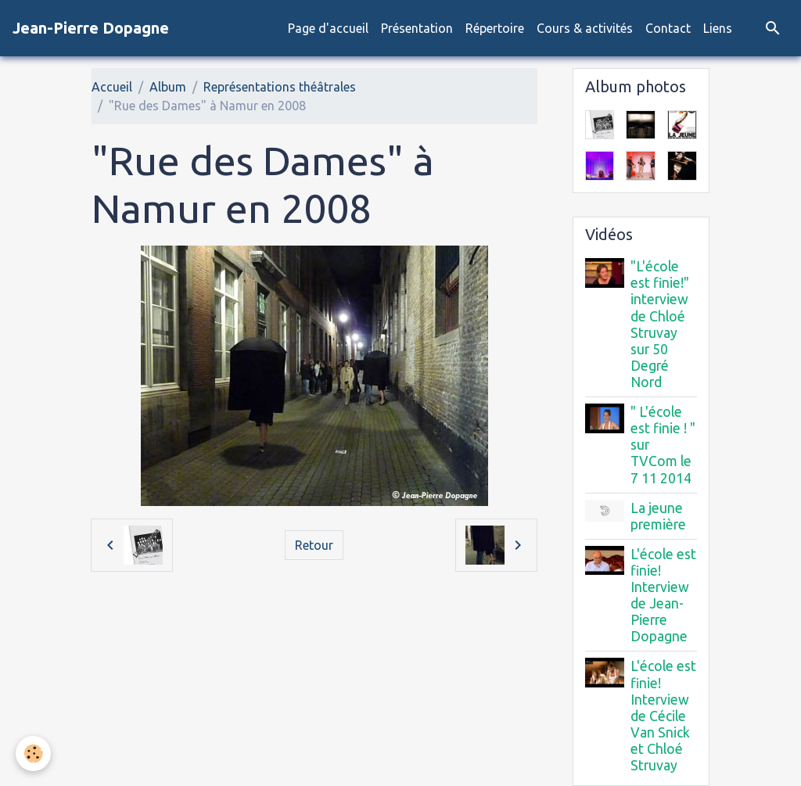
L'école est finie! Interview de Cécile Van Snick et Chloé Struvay (663, 716)
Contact (668, 28)
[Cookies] (33, 753)
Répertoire (494, 28)
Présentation (417, 28)
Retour (314, 545)
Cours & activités (585, 28)
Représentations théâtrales (279, 87)
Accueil (112, 87)
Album (167, 87)
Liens (717, 28)
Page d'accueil (328, 28)
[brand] (91, 28)
